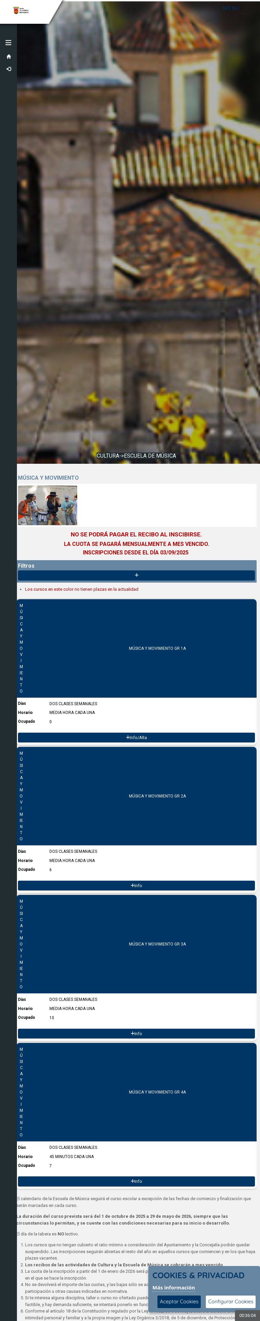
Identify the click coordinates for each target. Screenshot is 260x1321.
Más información (173, 1287)
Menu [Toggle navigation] (231, 8)
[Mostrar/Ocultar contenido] (136, 575)
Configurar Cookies (230, 1301)
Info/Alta (136, 737)
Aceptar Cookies (179, 1301)
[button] (8, 43)
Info (136, 885)
